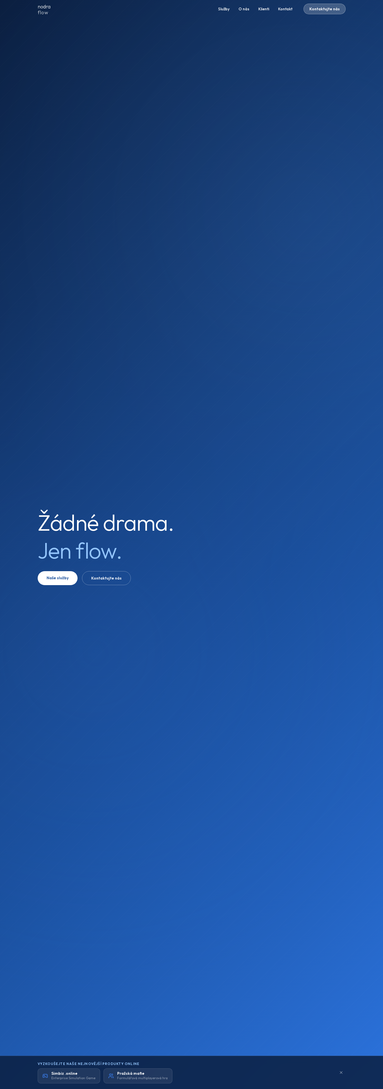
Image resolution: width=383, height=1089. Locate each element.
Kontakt (285, 8)
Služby (224, 8)
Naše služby (58, 577)
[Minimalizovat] (341, 1072)
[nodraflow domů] (49, 9)
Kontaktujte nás (324, 8)
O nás (244, 8)
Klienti (263, 8)
